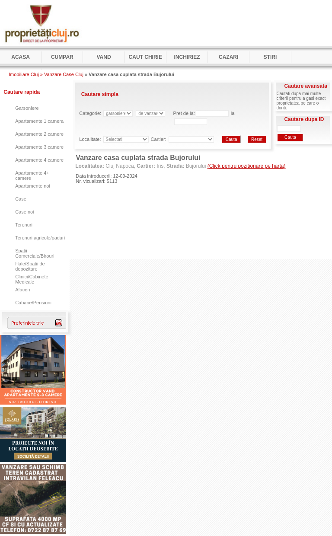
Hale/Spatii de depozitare (30, 266)
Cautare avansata (305, 86)
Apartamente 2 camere (39, 134)
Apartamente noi (32, 185)
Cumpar (62, 57)
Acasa (20, 57)
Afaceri (22, 289)
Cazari (228, 57)
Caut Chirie (145, 57)
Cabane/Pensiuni (33, 302)
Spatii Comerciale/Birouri (34, 253)
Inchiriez (187, 57)
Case (20, 198)
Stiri (270, 57)
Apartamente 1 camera (39, 121)
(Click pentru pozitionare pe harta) (247, 166)
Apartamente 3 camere (39, 147)
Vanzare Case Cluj (63, 74)
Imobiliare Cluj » (26, 74)
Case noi (24, 211)
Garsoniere (26, 108)
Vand (103, 57)
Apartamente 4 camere (39, 160)
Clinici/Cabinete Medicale (31, 279)
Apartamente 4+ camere (32, 175)
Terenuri (23, 224)
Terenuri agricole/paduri (40, 237)
